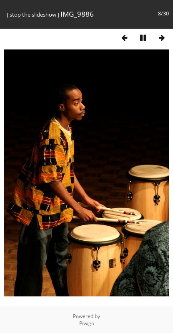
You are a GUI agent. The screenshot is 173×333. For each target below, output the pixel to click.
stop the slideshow (33, 14)
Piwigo (86, 323)
